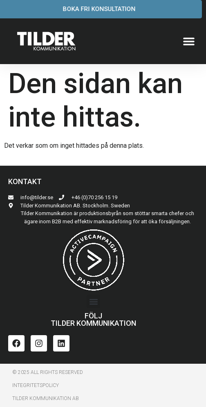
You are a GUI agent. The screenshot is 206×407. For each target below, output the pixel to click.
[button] (188, 41)
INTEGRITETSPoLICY (35, 385)
